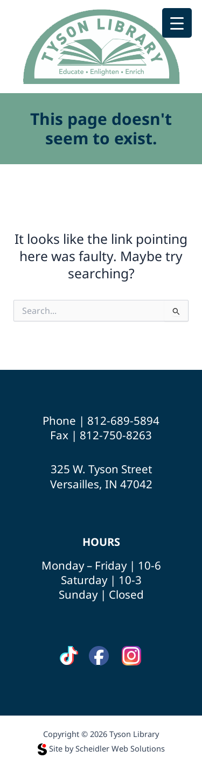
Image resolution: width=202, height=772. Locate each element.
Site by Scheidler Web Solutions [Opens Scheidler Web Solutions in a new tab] (101, 748)
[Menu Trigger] (177, 23)
